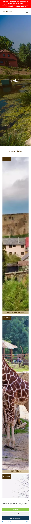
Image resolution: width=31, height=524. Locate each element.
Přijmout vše (15, 509)
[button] (28, 500)
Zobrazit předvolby (15, 518)
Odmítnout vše (15, 514)
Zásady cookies (6, 521)
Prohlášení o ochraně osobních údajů (19, 521)
